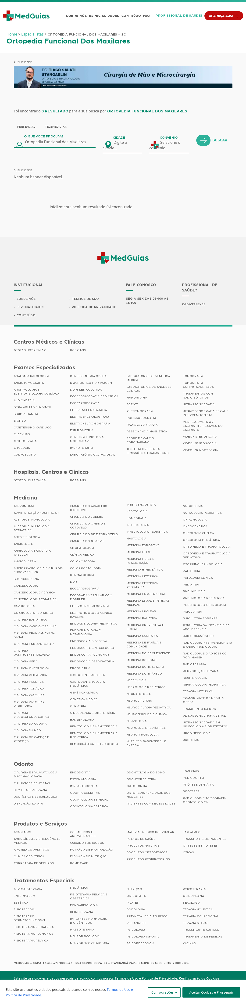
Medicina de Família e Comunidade (144, 645)
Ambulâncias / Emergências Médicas (37, 841)
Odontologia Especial (89, 800)
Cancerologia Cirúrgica (34, 593)
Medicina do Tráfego (144, 674)
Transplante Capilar (201, 930)
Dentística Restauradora (35, 797)
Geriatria (78, 706)
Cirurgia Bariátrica (30, 620)
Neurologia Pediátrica (146, 728)
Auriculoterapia (28, 889)
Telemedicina (56, 126)
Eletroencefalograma (89, 417)
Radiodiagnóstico (198, 636)
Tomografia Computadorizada (198, 385)
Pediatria (191, 585)
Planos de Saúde (141, 839)
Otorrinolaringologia (203, 564)
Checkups (22, 434)
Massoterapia (82, 930)
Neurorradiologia (143, 735)
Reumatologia (195, 678)
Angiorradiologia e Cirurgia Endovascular (38, 570)
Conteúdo (131, 16)
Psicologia (136, 930)
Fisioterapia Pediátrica (34, 927)
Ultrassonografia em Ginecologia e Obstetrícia (205, 725)
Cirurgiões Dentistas (32, 783)
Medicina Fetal (139, 552)
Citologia (22, 448)
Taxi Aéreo (192, 832)
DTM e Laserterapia (30, 790)
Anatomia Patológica (31, 376)
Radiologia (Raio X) (143, 425)
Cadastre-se (194, 304)
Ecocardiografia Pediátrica (94, 396)
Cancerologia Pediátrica (35, 599)
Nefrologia (136, 680)
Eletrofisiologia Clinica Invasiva (91, 615)
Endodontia (80, 773)
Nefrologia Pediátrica (146, 687)
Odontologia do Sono (146, 773)
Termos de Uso (86, 299)
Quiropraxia (193, 896)
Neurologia (137, 721)
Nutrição (134, 889)
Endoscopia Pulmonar (89, 655)
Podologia (136, 910)
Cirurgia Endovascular (34, 644)
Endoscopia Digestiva (88, 641)
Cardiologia (24, 606)
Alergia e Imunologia (32, 520)
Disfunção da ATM (28, 804)
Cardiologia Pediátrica (33, 613)
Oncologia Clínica (198, 533)
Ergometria (80, 668)
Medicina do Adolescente (148, 653)
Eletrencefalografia (88, 410)
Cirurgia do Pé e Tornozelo (94, 534)
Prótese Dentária (198, 785)
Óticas (188, 852)
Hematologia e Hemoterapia (94, 726)
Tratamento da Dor (199, 709)
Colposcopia (25, 455)
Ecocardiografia (85, 589)
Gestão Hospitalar (30, 350)
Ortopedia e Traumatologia (207, 547)
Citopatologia (82, 548)
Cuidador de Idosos (87, 843)
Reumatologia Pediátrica (204, 685)
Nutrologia (193, 506)
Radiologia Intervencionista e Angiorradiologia (207, 645)
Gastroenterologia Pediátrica (87, 684)
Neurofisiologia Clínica (147, 714)
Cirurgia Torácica (29, 689)
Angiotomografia (29, 383)
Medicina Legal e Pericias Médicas (148, 603)
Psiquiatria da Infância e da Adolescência (206, 627)
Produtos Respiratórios (148, 859)
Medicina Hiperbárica (145, 570)
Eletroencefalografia (89, 606)
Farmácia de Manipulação (91, 850)
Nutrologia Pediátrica (202, 513)
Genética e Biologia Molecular (86, 439)
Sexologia (191, 903)
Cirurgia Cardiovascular (35, 626)
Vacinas (189, 943)
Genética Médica (84, 699)
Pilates (133, 903)
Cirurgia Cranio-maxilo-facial (34, 635)
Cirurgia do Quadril (87, 541)
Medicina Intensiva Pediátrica (142, 585)
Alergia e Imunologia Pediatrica (32, 528)
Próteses (191, 791)
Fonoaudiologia (84, 905)
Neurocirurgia (139, 701)
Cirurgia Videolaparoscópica (32, 715)
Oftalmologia (195, 520)
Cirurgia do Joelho (86, 517)
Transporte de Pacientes (205, 839)
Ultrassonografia (199, 404)
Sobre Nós (76, 16)
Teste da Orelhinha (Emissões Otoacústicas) (148, 451)
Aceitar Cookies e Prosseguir (211, 992)
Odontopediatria (141, 779)
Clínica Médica (82, 555)
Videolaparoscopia (200, 443)
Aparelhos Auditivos (31, 850)
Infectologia (138, 525)
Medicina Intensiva (142, 576)
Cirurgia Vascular (29, 695)
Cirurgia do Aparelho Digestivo (88, 508)
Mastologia (136, 539)
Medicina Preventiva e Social (145, 627)
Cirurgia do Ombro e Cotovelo (88, 526)
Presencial (26, 126)
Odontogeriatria (85, 793)
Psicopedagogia (140, 943)
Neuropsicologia (85, 936)
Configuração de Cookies (199, 979)
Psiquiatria (192, 612)
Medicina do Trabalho (145, 667)
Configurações (162, 992)
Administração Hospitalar (36, 513)
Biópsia (20, 421)
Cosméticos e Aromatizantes (83, 834)
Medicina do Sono (142, 660)
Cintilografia (25, 441)
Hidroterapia (81, 912)
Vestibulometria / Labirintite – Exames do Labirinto (203, 426)
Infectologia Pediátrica (147, 532)
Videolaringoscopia (200, 450)
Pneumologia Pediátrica (203, 598)
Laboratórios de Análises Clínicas (149, 389)
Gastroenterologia (87, 675)
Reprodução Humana (200, 671)
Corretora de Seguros (34, 863)
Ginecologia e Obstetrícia (92, 713)
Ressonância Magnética (147, 432)
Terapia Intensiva (198, 691)
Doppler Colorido (86, 390)
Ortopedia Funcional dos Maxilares (149, 795)
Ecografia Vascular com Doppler (91, 597)
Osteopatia (136, 896)
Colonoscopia (82, 561)
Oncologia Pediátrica (201, 540)
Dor (73, 582)
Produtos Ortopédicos (147, 852)
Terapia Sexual (195, 923)
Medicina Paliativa (142, 618)
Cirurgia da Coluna (30, 724)
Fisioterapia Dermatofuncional (30, 918)
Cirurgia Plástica (29, 682)
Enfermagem (24, 896)
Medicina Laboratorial (146, 594)
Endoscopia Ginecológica (92, 648)
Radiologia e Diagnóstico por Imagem (205, 656)
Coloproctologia (85, 568)
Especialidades (104, 16)
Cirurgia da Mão (27, 730)
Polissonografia (141, 418)
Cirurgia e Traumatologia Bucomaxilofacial (35, 775)
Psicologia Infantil (143, 937)
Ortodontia (137, 786)
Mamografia (137, 398)
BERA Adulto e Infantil (33, 407)
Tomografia (193, 376)
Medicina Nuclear (142, 612)
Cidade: (119, 137)
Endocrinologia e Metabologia (85, 632)
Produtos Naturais (143, 846)
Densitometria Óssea (88, 376)
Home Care (79, 863)
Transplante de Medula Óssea (203, 700)
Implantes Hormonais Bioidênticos (88, 921)
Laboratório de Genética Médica (148, 378)
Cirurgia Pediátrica (30, 675)
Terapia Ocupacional (201, 916)
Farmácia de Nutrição (88, 856)
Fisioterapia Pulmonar (33, 934)
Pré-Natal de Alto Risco (147, 916)
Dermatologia (82, 575)
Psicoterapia (194, 889)
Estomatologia (83, 779)
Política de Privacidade (94, 307)
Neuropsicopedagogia (89, 943)
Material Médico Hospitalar (151, 832)
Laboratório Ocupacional (92, 455)
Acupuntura (24, 506)
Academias (22, 832)
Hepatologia (137, 511)
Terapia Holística (198, 910)
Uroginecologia (196, 733)
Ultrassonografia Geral (204, 716)
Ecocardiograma (84, 403)
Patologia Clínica (198, 578)
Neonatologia (139, 694)
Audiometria (24, 400)
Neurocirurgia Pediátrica (149, 708)
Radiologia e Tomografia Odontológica (204, 800)
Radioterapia (194, 664)
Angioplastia (25, 561)
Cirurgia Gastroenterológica (32, 653)
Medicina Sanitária (142, 636)
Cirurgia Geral (26, 662)
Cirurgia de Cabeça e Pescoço (31, 739)
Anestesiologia (27, 537)
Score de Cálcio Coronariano (140, 440)
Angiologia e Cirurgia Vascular (32, 553)
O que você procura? (44, 136)
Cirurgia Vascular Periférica (29, 704)
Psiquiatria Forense (200, 619)
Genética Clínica (84, 693)
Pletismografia (140, 411)
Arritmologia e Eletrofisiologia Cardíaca (36, 392)
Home (12, 34)
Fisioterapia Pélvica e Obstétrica (88, 897)
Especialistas (32, 34)
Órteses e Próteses (200, 846)
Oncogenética (195, 526)
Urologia (191, 740)
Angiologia (23, 544)
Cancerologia (26, 586)
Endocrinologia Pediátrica (93, 624)
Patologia (191, 571)
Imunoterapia (81, 448)
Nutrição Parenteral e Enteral (146, 743)
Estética (21, 903)
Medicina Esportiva (143, 545)
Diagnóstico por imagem (91, 383)
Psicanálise (137, 923)
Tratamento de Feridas (202, 937)
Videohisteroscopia (200, 437)
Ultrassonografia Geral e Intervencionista (205, 413)
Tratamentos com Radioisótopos (198, 396)
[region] (123, 991)
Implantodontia (83, 786)
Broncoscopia (26, 579)
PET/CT (132, 404)
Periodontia (193, 778)
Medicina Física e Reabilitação (140, 561)
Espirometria (81, 430)
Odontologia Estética (89, 806)
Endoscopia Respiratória (92, 662)
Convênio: (169, 137)
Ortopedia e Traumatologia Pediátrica (207, 556)
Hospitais (78, 350)
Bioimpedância (26, 414)
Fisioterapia (24, 910)
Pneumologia (194, 591)
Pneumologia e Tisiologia (204, 605)
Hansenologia (82, 720)
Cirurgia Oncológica (31, 668)
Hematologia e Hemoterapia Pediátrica (94, 735)
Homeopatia (136, 518)
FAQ (146, 16)
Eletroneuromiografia (90, 424)
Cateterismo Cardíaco (33, 428)
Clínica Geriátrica (29, 856)
